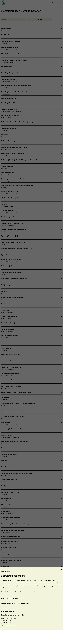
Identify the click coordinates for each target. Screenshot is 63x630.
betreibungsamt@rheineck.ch (10, 625)
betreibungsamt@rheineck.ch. (15, 586)
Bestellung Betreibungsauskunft (9, 598)
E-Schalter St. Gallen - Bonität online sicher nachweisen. (15, 603)
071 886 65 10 (7, 620)
